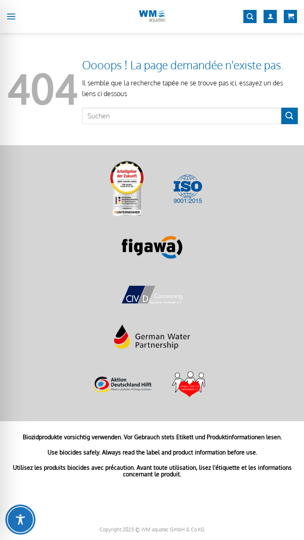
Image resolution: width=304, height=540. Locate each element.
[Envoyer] (289, 116)
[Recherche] (250, 17)
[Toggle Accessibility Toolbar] (20, 519)
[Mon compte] (270, 17)
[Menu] (11, 16)
